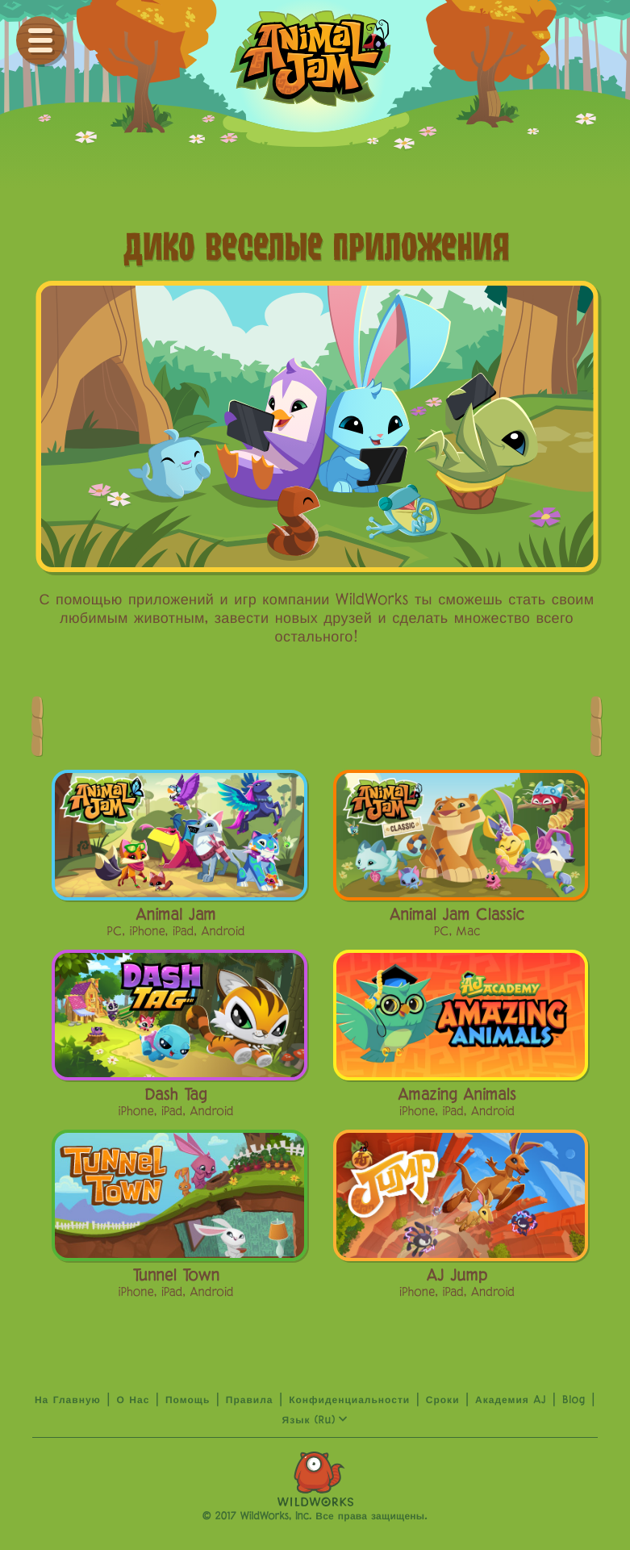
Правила (249, 1401)
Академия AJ (510, 1401)
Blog (574, 1401)
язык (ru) (315, 1421)
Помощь (187, 1401)
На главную (68, 1401)
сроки (443, 1401)
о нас (132, 1401)
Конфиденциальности (349, 1401)
